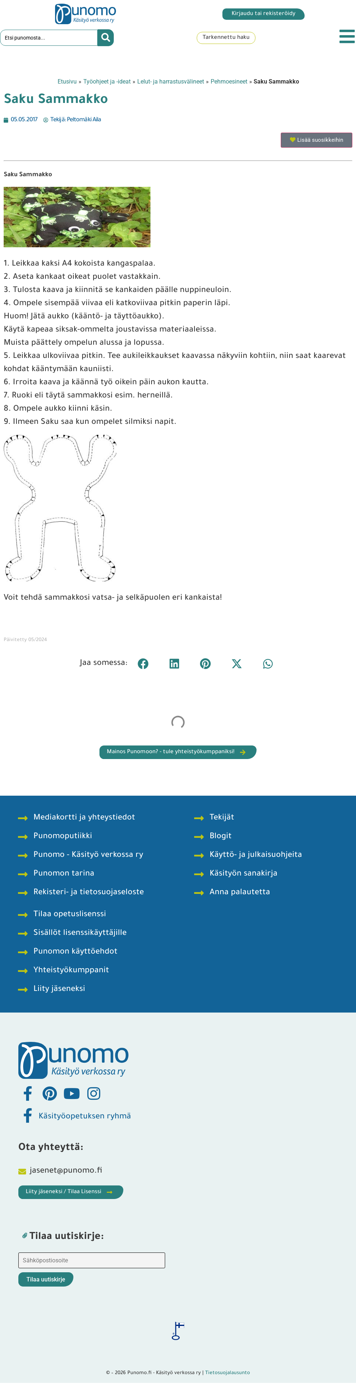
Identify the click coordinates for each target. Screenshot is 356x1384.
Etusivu (67, 82)
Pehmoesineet (229, 82)
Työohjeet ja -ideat (107, 82)
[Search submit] (106, 38)
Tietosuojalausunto (227, 1374)
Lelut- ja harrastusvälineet (170, 82)
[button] (143, 664)
